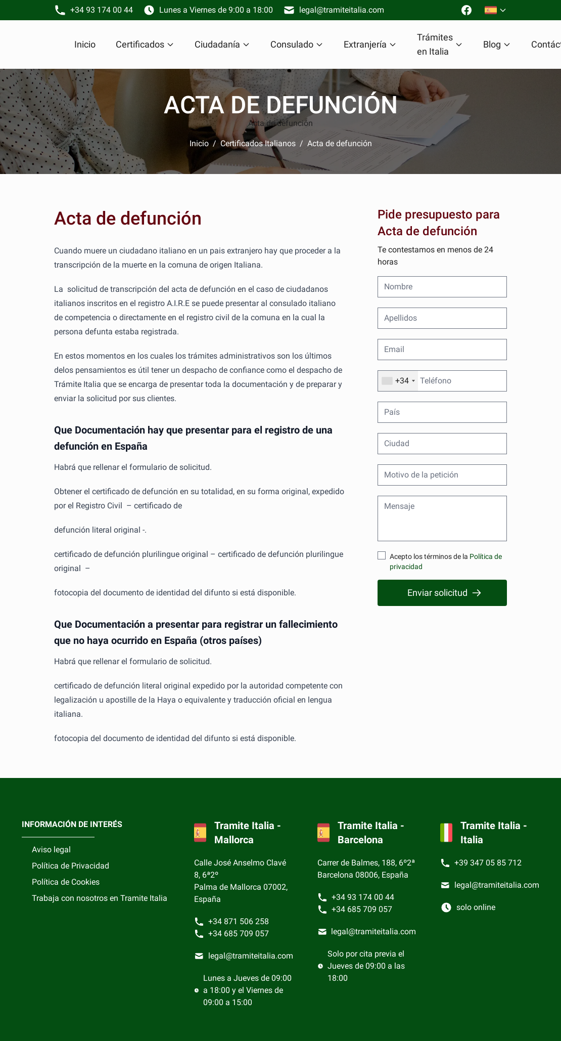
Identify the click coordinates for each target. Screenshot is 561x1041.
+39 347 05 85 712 (488, 863)
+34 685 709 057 (238, 933)
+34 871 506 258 (238, 921)
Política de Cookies (66, 882)
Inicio (85, 44)
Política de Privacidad (70, 866)
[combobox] (398, 381)
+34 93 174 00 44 (363, 897)
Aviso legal (51, 849)
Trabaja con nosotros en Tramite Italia (99, 898)
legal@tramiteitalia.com (250, 956)
